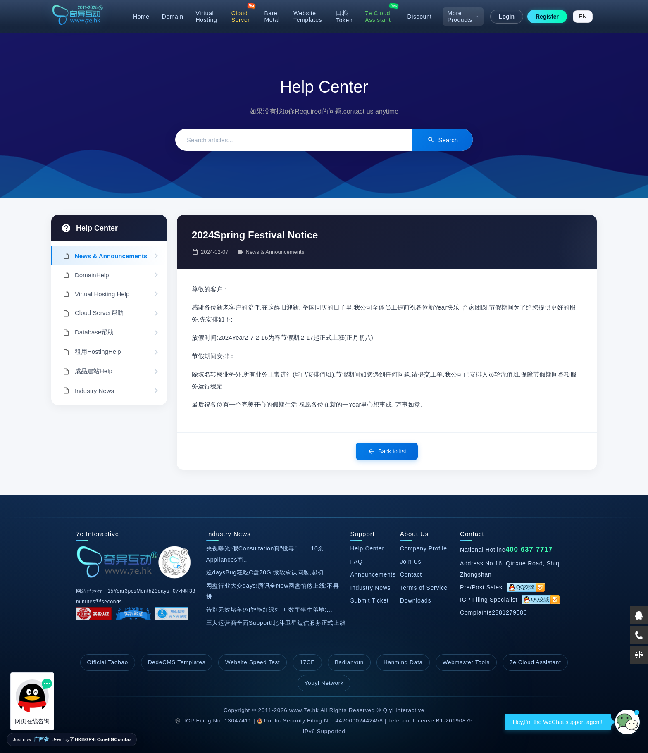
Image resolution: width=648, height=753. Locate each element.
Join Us (411, 561)
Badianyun (349, 662)
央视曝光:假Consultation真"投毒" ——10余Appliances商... (265, 554)
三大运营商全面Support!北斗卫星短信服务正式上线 (276, 623)
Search (442, 139)
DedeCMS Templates (176, 662)
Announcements (372, 574)
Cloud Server (240, 16)
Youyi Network (324, 683)
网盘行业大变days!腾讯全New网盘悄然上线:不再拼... (272, 591)
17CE (307, 662)
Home (141, 16)
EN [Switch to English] (583, 16)
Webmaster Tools (466, 662)
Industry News (370, 587)
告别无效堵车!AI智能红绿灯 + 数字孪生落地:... (269, 609)
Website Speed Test (252, 662)
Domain (172, 16)
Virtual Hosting (206, 16)
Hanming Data (403, 662)
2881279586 (509, 612)
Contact (411, 574)
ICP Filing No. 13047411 (218, 720)
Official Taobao (107, 662)
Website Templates (307, 16)
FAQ (356, 561)
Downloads (415, 600)
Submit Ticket (369, 600)
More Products (463, 16)
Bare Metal (271, 16)
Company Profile (423, 548)
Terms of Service (424, 587)
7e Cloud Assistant (378, 16)
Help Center (97, 228)
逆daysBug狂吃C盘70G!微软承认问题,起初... (267, 572)
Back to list (386, 451)
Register (547, 16)
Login (507, 16)
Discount (419, 16)
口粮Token (344, 17)
